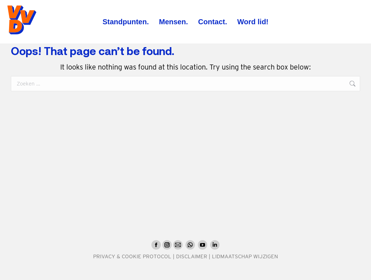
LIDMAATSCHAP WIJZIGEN (245, 256)
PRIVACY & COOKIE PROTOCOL (132, 256)
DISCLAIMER (191, 256)
